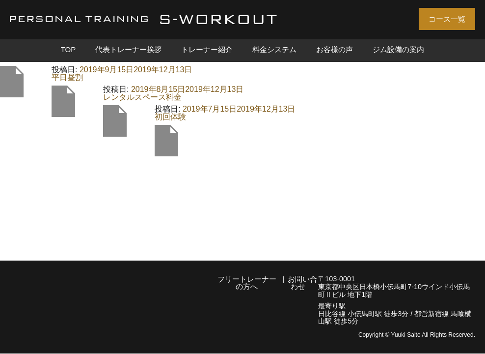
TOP (68, 50)
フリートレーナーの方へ (246, 283)
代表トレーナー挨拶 (128, 50)
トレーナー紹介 (207, 50)
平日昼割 (67, 77)
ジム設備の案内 (398, 50)
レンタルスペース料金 (142, 97)
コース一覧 (447, 19)
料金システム (274, 50)
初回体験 (170, 117)
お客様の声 (334, 50)
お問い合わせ (302, 283)
